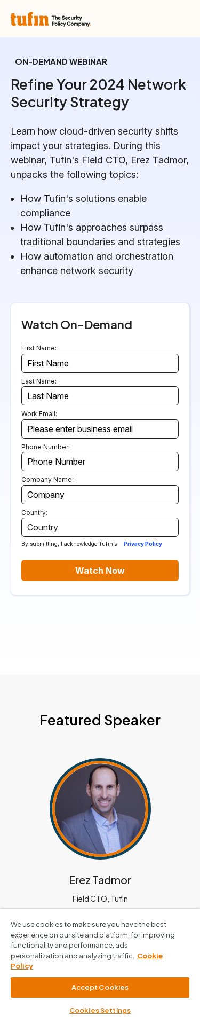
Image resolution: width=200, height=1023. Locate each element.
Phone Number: (45, 447)
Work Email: (39, 414)
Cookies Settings (100, 1010)
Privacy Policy (143, 544)
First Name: (39, 348)
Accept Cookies (100, 987)
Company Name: (47, 479)
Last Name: (39, 381)
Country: (34, 513)
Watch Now (100, 570)
